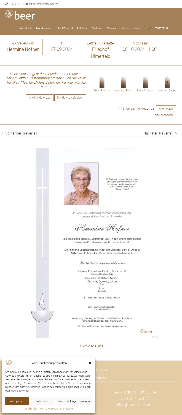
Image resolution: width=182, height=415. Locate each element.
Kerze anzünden (163, 115)
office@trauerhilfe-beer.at (43, 4)
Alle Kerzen (166, 108)
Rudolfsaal (102, 370)
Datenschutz (51, 408)
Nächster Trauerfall (158, 133)
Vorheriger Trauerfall (21, 133)
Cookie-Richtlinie (34, 408)
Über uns (101, 377)
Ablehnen (42, 401)
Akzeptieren (17, 401)
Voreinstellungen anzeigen (74, 401)
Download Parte (91, 346)
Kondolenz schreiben (70, 97)
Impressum (66, 408)
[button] (90, 363)
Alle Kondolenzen (40, 97)
